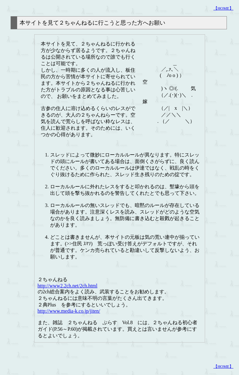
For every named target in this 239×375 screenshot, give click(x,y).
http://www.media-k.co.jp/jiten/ (69, 311)
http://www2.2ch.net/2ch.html (67, 285)
